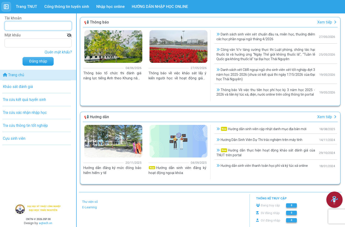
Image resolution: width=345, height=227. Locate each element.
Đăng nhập (38, 61)
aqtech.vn (45, 223)
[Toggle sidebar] (6, 7)
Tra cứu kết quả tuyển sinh (24, 99)
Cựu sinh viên (14, 138)
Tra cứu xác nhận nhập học (25, 112)
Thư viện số (90, 202)
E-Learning (89, 207)
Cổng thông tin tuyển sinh (66, 6)
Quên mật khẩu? (58, 52)
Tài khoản (13, 18)
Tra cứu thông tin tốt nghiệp (25, 125)
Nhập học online (110, 6)
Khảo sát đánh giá (18, 86)
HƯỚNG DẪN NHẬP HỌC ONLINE (160, 6)
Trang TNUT (26, 6)
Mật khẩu (13, 35)
